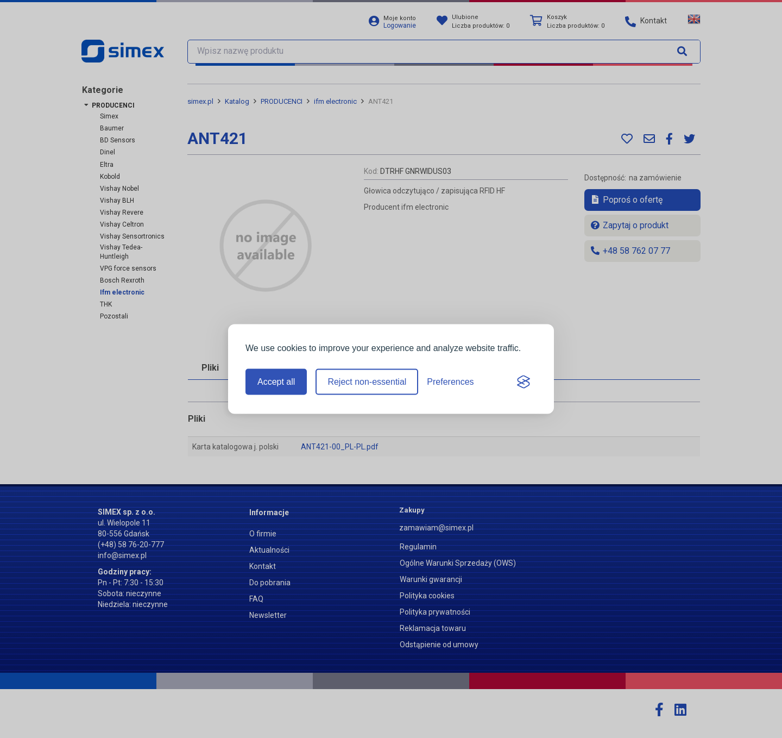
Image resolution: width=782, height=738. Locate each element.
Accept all (276, 381)
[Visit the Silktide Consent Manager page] (523, 382)
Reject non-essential (366, 381)
